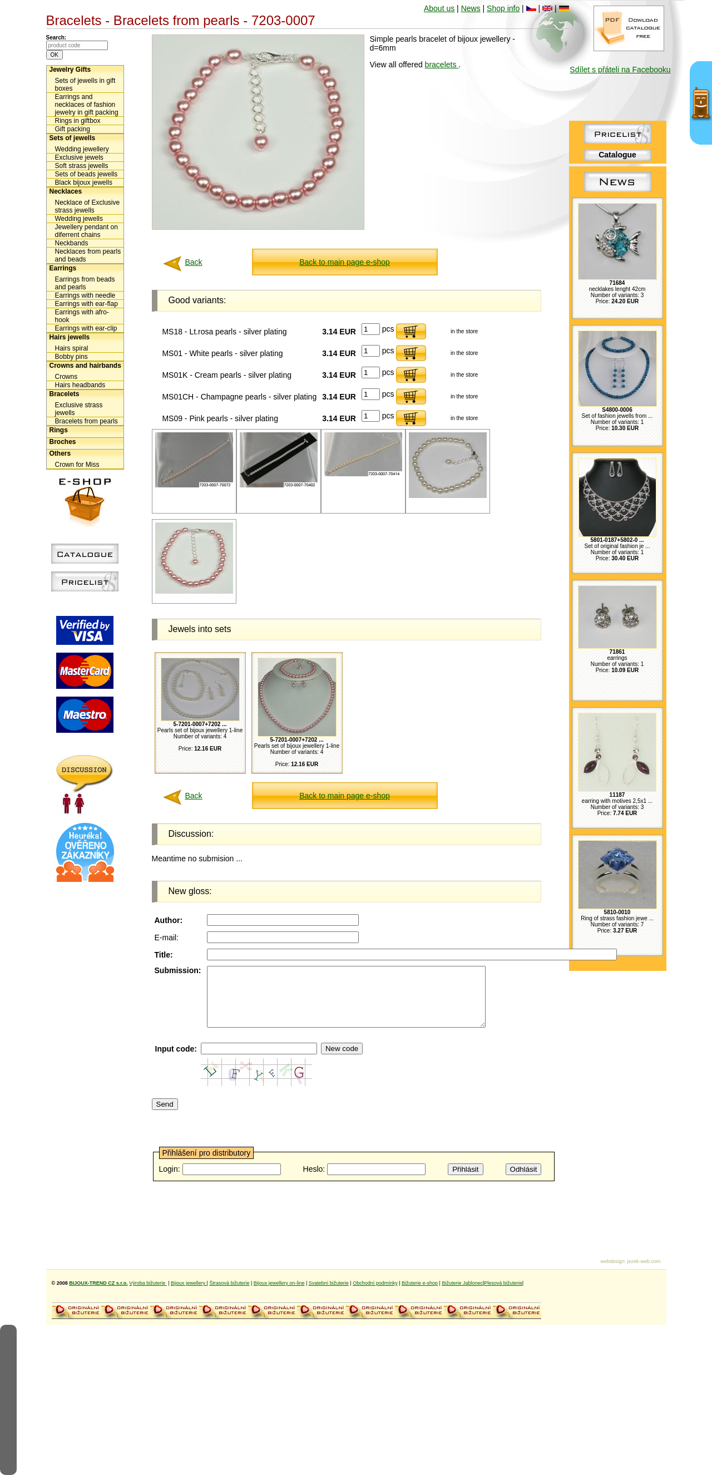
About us (439, 8)
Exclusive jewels (79, 157)
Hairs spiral (71, 348)
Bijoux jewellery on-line (279, 1283)
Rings (59, 430)
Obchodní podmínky (375, 1283)
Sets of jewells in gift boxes (85, 84)
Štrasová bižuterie (229, 1283)
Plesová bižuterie (503, 1283)
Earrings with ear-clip (86, 328)
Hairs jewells (70, 337)
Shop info (503, 8)
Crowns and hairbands (85, 365)
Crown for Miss (77, 464)
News (471, 8)
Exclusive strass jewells (79, 409)
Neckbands (71, 243)
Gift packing (72, 129)
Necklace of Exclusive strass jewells (87, 206)
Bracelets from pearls (86, 421)
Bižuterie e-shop (420, 1283)
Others (60, 453)
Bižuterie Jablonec (462, 1283)
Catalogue (617, 154)
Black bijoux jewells (83, 182)
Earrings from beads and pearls (85, 283)
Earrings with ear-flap (86, 304)
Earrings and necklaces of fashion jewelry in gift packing (86, 104)
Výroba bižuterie (148, 1283)
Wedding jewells (79, 219)
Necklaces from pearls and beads (88, 255)
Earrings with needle (85, 295)
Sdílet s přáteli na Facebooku (620, 69)
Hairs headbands (80, 385)
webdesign (612, 1261)
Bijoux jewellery (189, 1283)
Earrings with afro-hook (82, 316)
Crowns (66, 377)
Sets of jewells (73, 138)
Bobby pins (71, 357)
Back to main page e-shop (344, 262)
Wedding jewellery (82, 149)
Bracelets (65, 394)
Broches (63, 442)
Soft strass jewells (81, 166)
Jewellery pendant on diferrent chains (86, 231)
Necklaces (66, 191)
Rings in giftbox (78, 121)
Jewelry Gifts (70, 69)
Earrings (63, 268)
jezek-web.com (643, 1261)
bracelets (442, 64)
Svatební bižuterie (329, 1283)
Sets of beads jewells (86, 174)
